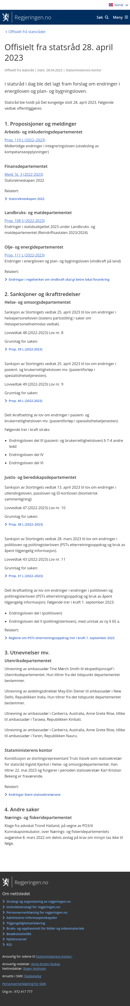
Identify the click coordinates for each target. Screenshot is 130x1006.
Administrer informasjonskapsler (31, 917)
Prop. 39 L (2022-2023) (25, 349)
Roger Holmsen (34, 968)
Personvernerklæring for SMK (24, 984)
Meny (118, 17)
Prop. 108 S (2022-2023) (25, 220)
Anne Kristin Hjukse (45, 964)
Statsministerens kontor (83, 70)
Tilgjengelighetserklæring (25, 923)
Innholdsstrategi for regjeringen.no (33, 907)
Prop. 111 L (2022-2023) (25, 255)
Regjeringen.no (31, 17)
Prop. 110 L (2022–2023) (25, 140)
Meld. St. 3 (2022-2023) (24, 174)
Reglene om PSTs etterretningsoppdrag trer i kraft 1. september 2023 (62, 638)
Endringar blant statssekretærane (35, 794)
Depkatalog (32, 976)
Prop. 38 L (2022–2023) (26, 524)
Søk (100, 17)
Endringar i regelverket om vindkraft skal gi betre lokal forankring (59, 279)
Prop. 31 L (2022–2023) (26, 576)
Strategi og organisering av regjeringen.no (38, 901)
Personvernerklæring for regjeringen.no (36, 912)
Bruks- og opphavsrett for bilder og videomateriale (45, 928)
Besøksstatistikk (18, 934)
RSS (9, 944)
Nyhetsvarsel (16, 939)
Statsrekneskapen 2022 (26, 199)
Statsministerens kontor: (54, 956)
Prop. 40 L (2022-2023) (25, 401)
